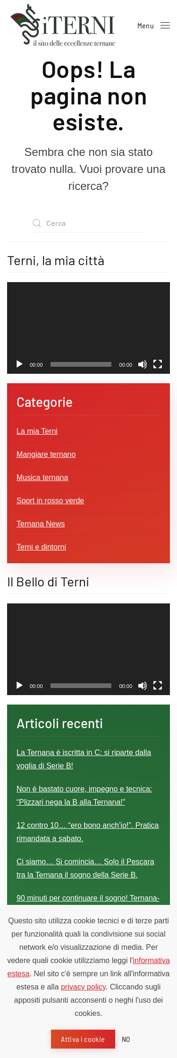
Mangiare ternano (46, 454)
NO (126, 1038)
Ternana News (41, 524)
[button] (153, 25)
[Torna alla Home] (66, 25)
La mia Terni (37, 431)
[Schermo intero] (157, 364)
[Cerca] (88, 223)
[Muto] (142, 364)
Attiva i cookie (83, 1038)
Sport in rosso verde (50, 501)
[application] (88, 328)
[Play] (19, 364)
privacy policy (83, 987)
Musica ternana (42, 477)
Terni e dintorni (41, 547)
